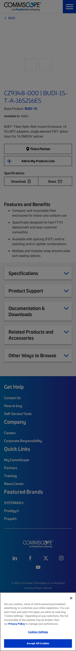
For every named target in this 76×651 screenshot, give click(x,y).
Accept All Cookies (38, 643)
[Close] (71, 598)
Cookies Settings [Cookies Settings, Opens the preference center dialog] (38, 632)
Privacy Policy (16, 624)
